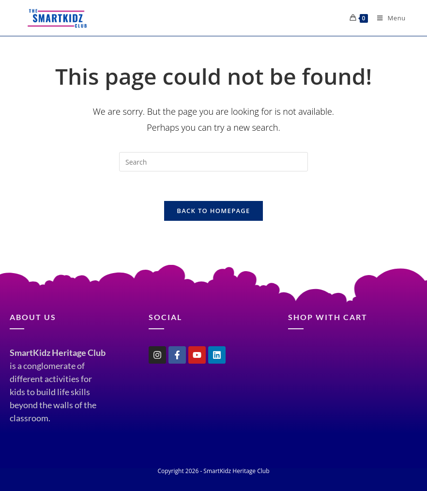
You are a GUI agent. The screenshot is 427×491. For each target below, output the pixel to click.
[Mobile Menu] (388, 18)
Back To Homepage (213, 210)
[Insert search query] (213, 161)
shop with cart (327, 317)
